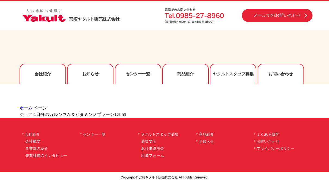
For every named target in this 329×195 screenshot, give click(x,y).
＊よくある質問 (266, 134)
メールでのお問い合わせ (277, 15)
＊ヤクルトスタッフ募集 (158, 134)
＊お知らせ (204, 141)
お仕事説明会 (152, 148)
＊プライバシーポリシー (274, 148)
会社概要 (32, 141)
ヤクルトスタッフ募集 (233, 74)
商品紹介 (185, 74)
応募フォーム (152, 155)
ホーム (26, 108)
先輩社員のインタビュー (46, 155)
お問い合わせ (280, 74)
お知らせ (90, 74)
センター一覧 (138, 74)
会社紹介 (42, 74)
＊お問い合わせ (266, 141)
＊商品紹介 (204, 134)
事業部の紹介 (36, 148)
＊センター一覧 (92, 134)
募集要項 (148, 141)
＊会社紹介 (30, 134)
